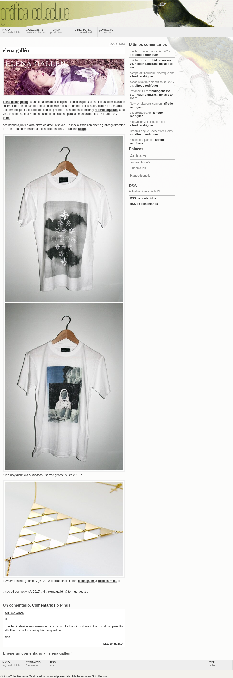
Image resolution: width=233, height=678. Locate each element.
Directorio (83, 31)
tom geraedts (77, 591)
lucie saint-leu (107, 581)
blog (24, 102)
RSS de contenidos (143, 198)
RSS (53, 664)
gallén (102, 105)
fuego (82, 129)
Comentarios (44, 605)
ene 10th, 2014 (113, 643)
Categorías (36, 31)
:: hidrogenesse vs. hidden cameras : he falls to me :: (151, 64)
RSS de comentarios (144, 204)
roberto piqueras (106, 110)
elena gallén (16, 50)
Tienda (56, 31)
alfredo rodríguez (146, 54)
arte (7, 637)
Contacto (106, 31)
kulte (6, 118)
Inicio (11, 31)
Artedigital (14, 613)
